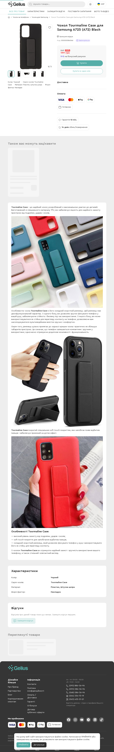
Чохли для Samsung (40, 17)
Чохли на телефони (21, 17)
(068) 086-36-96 (75, 693)
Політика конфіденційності (35, 689)
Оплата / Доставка (32, 696)
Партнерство (14, 691)
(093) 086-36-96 (75, 689)
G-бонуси (32, 706)
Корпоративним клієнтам (15, 700)
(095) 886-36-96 (75, 686)
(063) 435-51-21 (75, 699)
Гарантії (31, 702)
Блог (10, 695)
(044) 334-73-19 (75, 696)
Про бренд (13, 687)
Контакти (31, 684)
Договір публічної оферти (35, 711)
